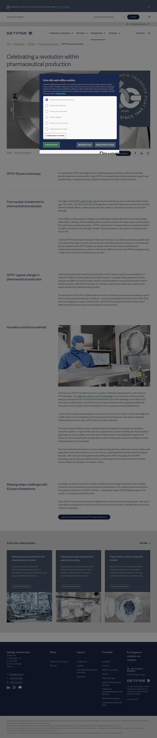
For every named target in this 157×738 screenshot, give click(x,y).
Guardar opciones (51, 145)
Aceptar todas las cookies (105, 145)
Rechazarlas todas (84, 145)
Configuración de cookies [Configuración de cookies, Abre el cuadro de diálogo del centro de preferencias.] (55, 135)
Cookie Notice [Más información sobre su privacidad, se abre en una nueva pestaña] (61, 94)
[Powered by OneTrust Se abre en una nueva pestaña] (108, 152)
